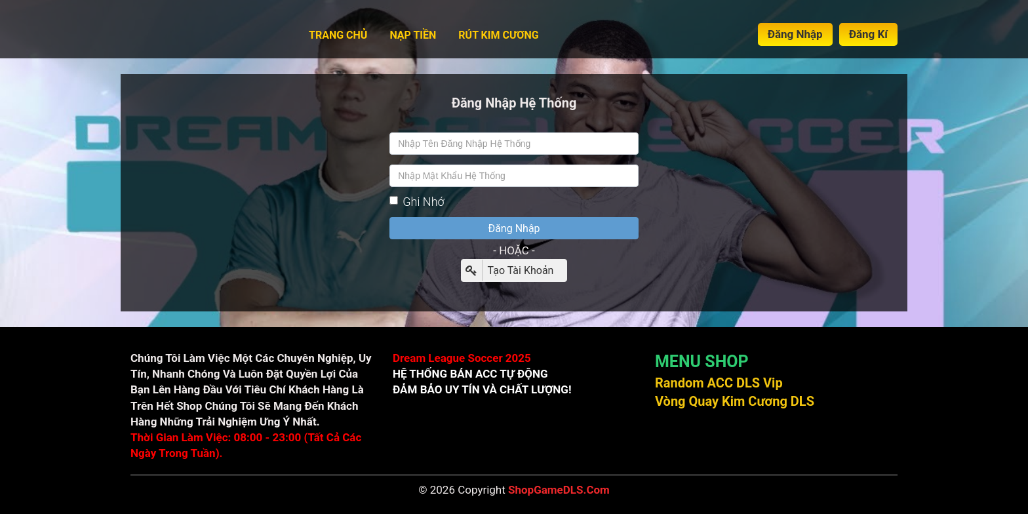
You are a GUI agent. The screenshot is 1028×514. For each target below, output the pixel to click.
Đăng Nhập (795, 34)
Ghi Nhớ (416, 201)
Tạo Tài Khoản (508, 270)
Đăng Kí (868, 34)
